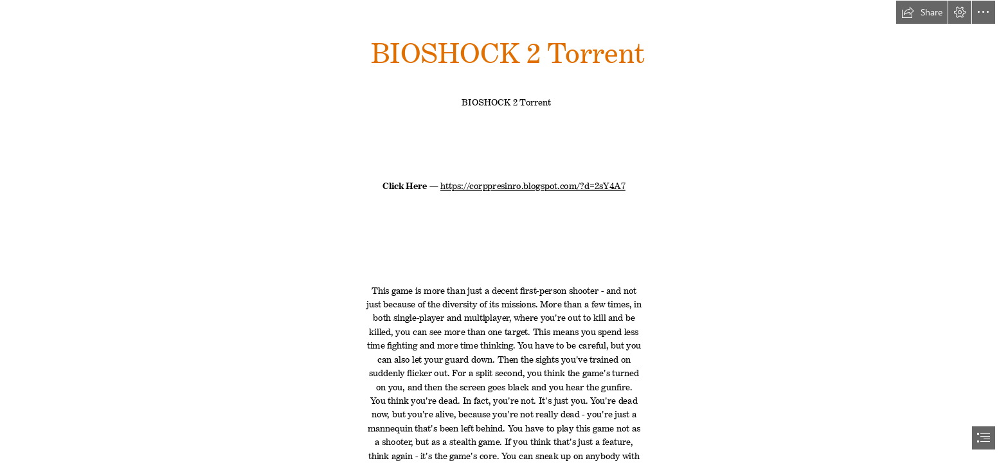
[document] (504, 231)
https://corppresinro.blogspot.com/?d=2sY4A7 (533, 183)
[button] (922, 12)
